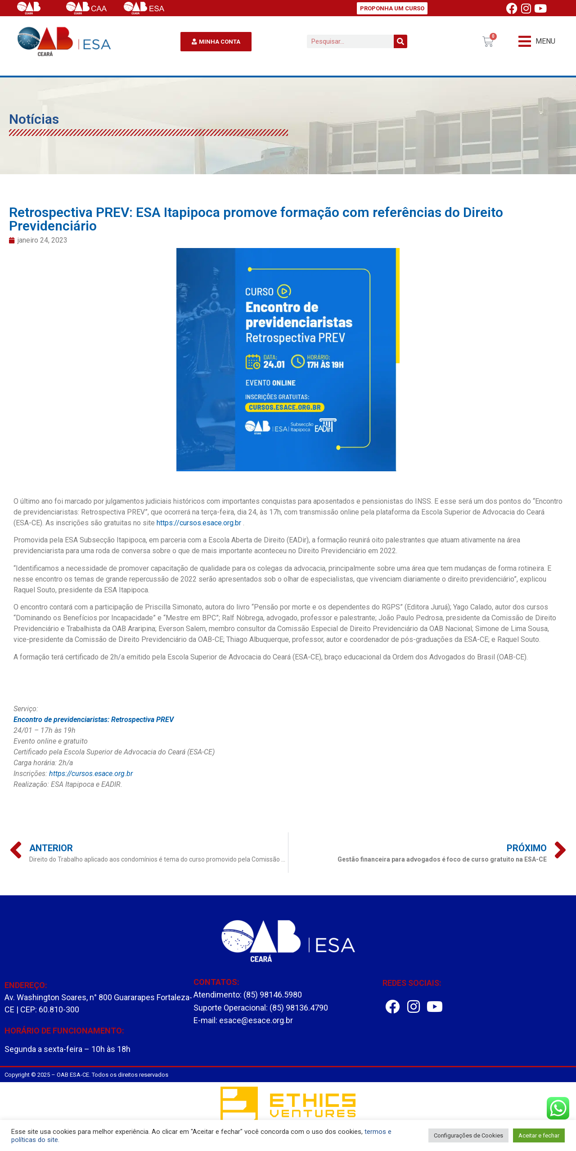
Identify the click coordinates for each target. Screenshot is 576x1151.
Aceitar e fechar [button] (538, 1135)
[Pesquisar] (400, 41)
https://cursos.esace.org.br (199, 523)
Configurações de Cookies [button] (468, 1135)
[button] (536, 42)
